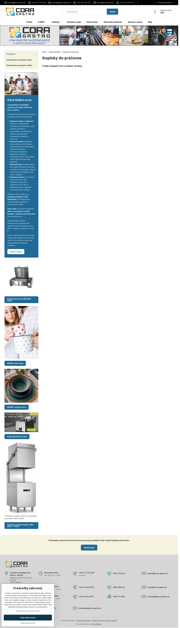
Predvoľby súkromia (83, 620)
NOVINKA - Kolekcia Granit (16, 407)
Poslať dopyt (89, 547)
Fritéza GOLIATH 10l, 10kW (17, 437)
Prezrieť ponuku (16, 252)
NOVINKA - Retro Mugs (15, 363)
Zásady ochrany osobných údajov (104, 620)
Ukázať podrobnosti (28, 623)
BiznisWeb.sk (97, 624)
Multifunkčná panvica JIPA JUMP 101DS (19, 300)
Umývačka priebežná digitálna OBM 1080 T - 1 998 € (20, 525)
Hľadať (112, 11)
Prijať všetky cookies (27, 617)
